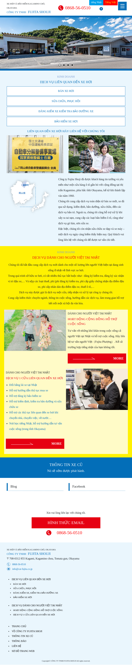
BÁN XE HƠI (66, 90)
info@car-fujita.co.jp (22, 569)
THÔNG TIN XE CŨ (22, 636)
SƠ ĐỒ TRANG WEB (23, 651)
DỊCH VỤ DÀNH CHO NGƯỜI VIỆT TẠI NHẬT (37, 605)
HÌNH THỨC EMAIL (66, 522)
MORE (118, 358)
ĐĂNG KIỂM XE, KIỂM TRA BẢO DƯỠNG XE (35, 592)
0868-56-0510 (77, 7)
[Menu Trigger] (122, 6)
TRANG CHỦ (19, 626)
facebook (112, 9)
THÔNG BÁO (19, 641)
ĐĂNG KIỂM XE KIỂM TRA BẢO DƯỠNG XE (66, 111)
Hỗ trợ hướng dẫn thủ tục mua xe (28, 390)
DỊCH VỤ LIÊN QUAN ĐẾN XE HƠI (31, 579)
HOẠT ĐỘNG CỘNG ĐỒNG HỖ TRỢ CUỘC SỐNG (38, 610)
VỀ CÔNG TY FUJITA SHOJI (27, 631)
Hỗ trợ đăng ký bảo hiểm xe (25, 395)
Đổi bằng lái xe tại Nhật (23, 384)
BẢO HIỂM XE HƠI (66, 121)
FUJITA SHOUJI (29, 12)
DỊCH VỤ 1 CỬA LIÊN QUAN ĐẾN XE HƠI (34, 614)
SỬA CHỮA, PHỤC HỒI (66, 101)
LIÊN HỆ (16, 646)
